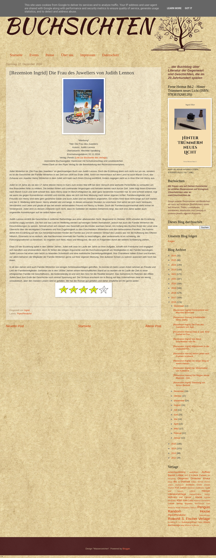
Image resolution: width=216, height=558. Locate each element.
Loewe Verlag (175, 503)
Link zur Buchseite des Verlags (91, 157)
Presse (50, 55)
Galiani (183, 488)
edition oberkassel (176, 485)
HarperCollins (195, 494)
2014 (174, 448)
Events (33, 55)
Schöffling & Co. (174, 522)
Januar (177, 438)
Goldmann (200, 488)
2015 (174, 443)
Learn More (174, 8)
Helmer (207, 494)
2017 (174, 297)
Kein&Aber (172, 501)
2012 (174, 457)
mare (208, 504)
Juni (176, 414)
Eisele (199, 485)
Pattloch (193, 508)
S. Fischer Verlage (196, 519)
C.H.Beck (193, 475)
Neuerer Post (15, 326)
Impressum (87, 55)
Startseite (16, 55)
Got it (188, 8)
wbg (182, 525)
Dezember (179, 306)
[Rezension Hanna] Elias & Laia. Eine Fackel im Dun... (191, 333)
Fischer (171, 488)
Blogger (126, 548)
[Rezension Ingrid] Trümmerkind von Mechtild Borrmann (190, 311)
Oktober (178, 396)
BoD (186, 475)
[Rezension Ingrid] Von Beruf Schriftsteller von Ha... (187, 340)
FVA (177, 488)
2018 (174, 293)
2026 (174, 255)
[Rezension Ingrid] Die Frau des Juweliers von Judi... (188, 325)
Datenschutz (110, 55)
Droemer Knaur (200, 478)
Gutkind (192, 491)
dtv (175, 481)
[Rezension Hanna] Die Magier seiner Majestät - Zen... (191, 376)
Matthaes (171, 508)
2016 (174, 302)
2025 (174, 260)
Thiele (199, 522)
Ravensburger (204, 515)
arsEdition (193, 472)
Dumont (185, 481)
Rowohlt (174, 519)
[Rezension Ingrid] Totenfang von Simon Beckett (189, 383)
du (179, 482)
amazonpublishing (176, 472)
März (176, 428)
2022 (174, 274)
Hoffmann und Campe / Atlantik (185, 497)
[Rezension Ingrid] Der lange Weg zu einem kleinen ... (191, 362)
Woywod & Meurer (192, 525)
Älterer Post (153, 326)
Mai (176, 419)
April (176, 424)
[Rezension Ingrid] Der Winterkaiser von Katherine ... (190, 369)
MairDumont (199, 504)
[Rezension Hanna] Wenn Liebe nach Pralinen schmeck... (191, 354)
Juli (176, 410)
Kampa (207, 497)
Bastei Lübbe (176, 475)
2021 (174, 279)
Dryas (170, 482)
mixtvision (185, 508)
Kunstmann (205, 501)
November (179, 391)
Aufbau (206, 471)
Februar (178, 433)
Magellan (189, 504)
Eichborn (190, 484)
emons (207, 485)
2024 (174, 265)
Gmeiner (191, 488)
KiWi (179, 500)
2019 (174, 288)
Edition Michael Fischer (200, 482)
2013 (174, 453)
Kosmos (197, 500)
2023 (174, 269)
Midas (178, 508)
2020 (174, 283)
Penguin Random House (189, 509)
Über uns (67, 55)
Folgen (171, 241)
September (179, 400)
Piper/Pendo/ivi (24, 313)
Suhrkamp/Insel (189, 522)
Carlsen (203, 475)
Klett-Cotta (188, 500)
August (177, 405)
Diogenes (183, 478)
